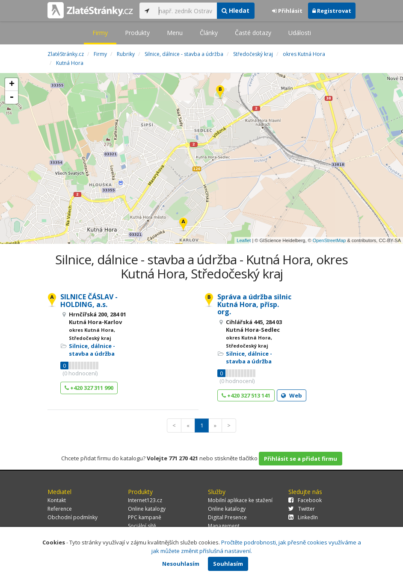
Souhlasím (228, 563)
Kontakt (56, 500)
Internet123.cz (145, 500)
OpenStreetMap (329, 240)
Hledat (235, 10)
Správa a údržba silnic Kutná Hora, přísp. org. (254, 304)
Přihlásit (287, 11)
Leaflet (244, 240)
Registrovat (331, 11)
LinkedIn (303, 517)
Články (209, 33)
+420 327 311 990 (89, 388)
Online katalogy (147, 508)
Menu (175, 33)
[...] (185, 11)
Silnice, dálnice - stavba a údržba (92, 349)
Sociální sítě (142, 525)
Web (291, 395)
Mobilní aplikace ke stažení (240, 500)
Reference (59, 508)
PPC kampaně (144, 517)
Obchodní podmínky (72, 517)
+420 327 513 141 (246, 395)
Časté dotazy (253, 33)
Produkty (137, 33)
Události (299, 33)
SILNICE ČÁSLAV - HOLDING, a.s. (89, 300)
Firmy (100, 33)
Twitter (301, 508)
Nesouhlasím (180, 563)
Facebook (305, 500)
